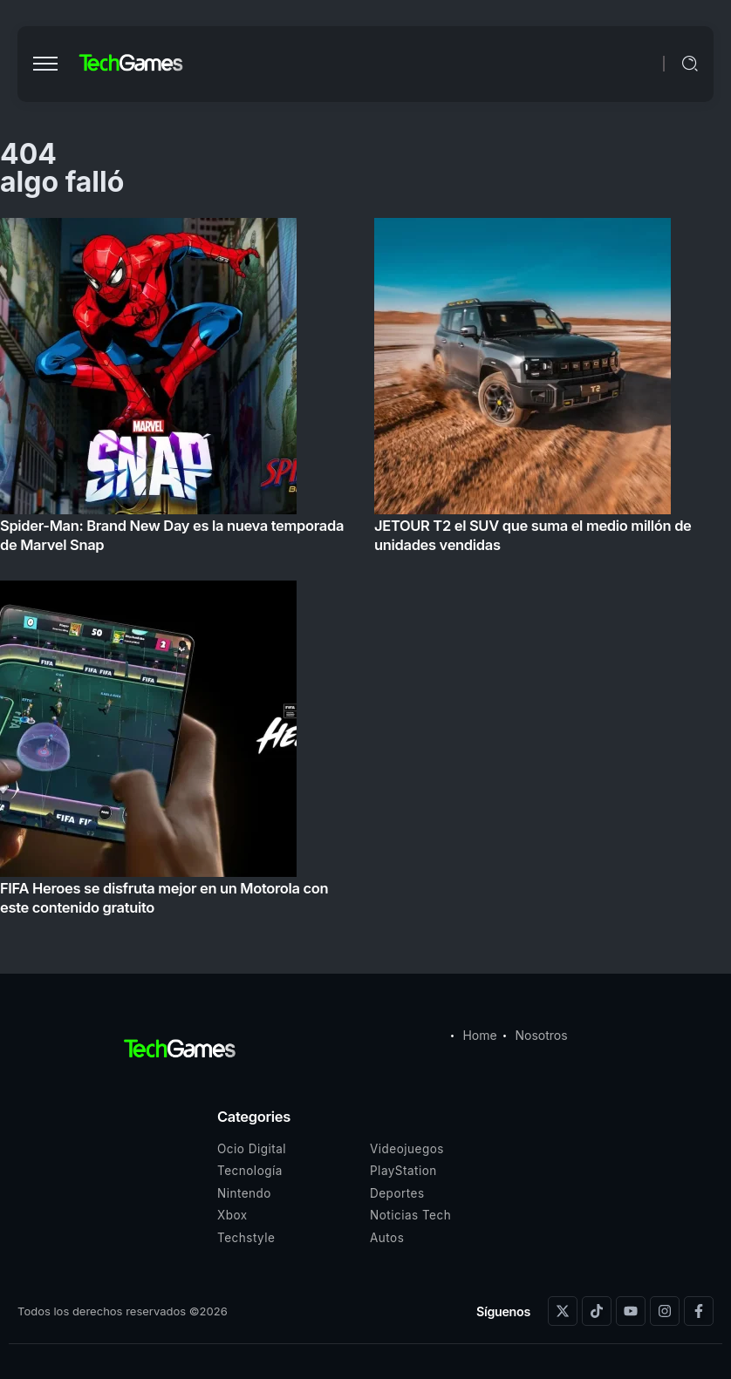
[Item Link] (365, 572)
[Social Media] (562, 1311)
